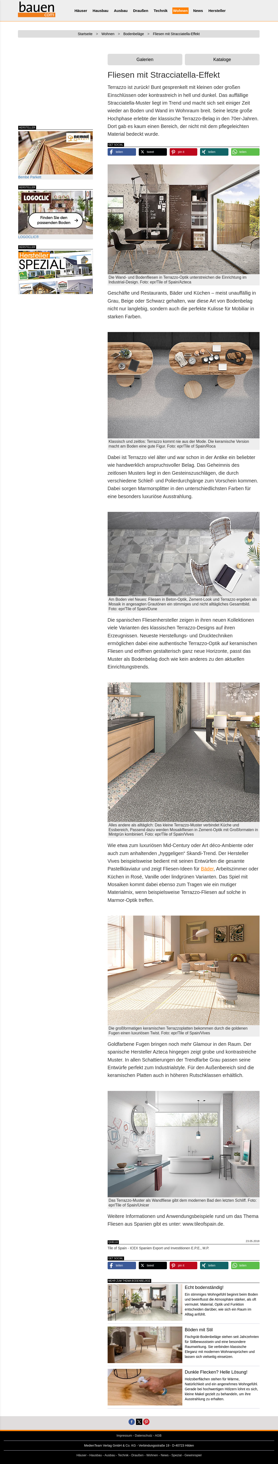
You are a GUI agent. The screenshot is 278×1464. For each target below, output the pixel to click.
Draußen (140, 10)
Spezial (176, 1455)
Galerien (145, 59)
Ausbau (121, 10)
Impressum (124, 1435)
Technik (161, 10)
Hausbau (100, 10)
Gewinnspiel (193, 1455)
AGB (158, 1435)
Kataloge (222, 59)
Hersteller (217, 10)
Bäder (207, 868)
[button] (122, 152)
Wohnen (180, 10)
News (198, 10)
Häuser (80, 10)
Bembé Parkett (55, 155)
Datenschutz (143, 1435)
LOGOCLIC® (55, 215)
